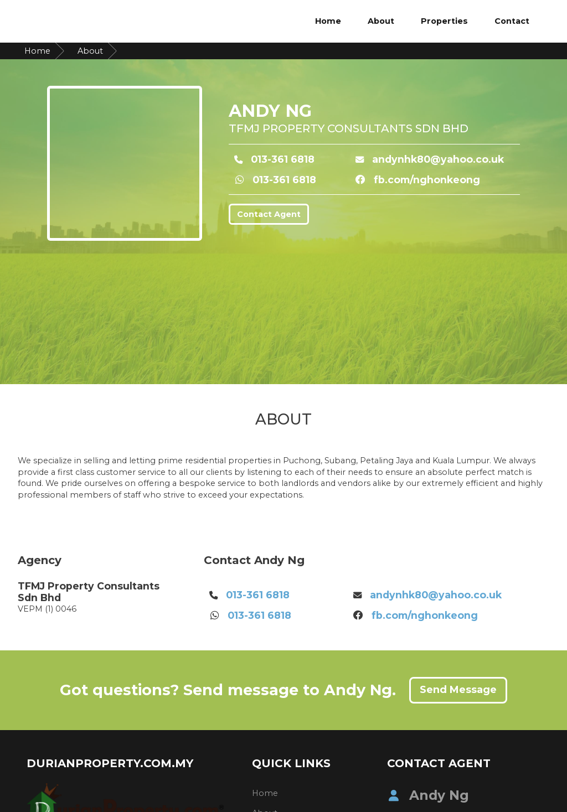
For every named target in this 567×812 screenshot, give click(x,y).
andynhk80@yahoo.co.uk (438, 159)
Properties (444, 21)
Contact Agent (269, 214)
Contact (511, 21)
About (381, 21)
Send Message (458, 690)
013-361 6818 (283, 159)
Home (328, 21)
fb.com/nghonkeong (427, 179)
